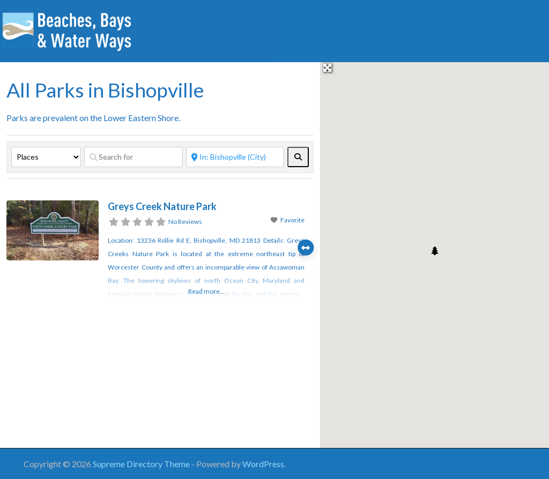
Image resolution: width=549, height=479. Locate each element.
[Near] (235, 157)
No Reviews (185, 222)
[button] (435, 250)
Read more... (206, 291)
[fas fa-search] (298, 157)
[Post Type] (46, 157)
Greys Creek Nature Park (162, 206)
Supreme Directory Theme (142, 464)
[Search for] (133, 157)
